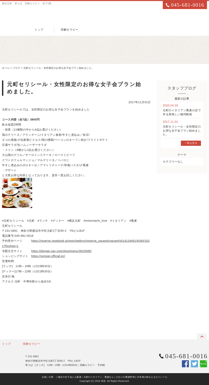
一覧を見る (191, 143)
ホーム (6, 68)
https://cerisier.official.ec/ (48, 256)
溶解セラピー (69, 29)
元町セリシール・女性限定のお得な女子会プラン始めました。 (58, 68)
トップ (39, 29)
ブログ (16, 68)
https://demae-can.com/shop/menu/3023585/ (61, 251)
